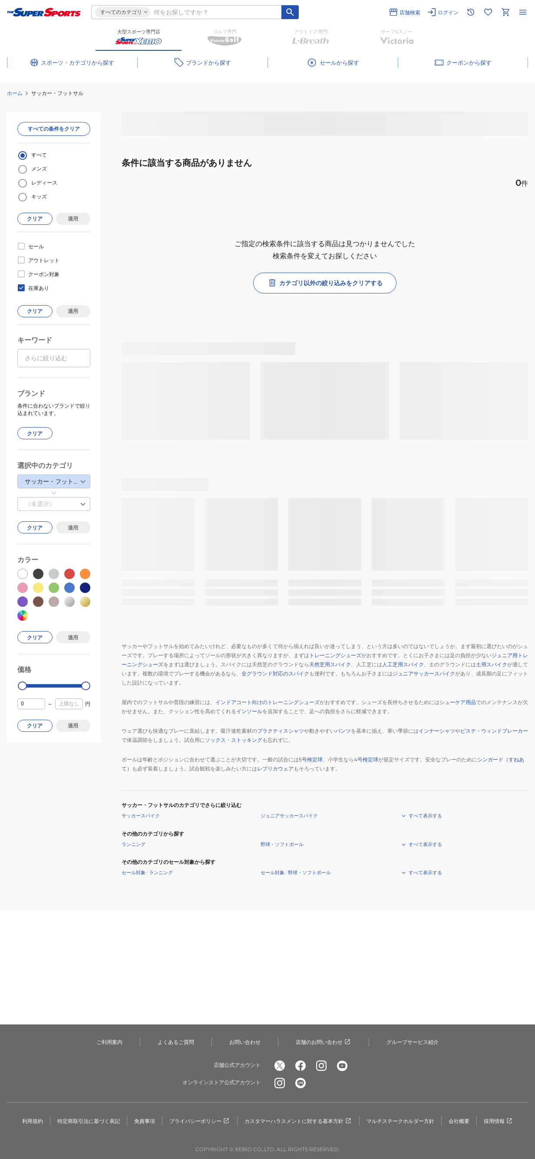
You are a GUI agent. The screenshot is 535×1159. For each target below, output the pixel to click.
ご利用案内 (109, 1042)
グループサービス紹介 (412, 1042)
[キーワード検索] (290, 12)
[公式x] (279, 1065)
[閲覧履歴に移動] (470, 12)
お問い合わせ (245, 1042)
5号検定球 (311, 759)
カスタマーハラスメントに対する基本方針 (298, 1121)
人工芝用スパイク (403, 664)
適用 (73, 218)
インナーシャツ (437, 731)
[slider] (22, 686)
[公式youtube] (342, 1065)
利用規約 (32, 1121)
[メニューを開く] (523, 12)
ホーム (15, 93)
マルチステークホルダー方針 (400, 1121)
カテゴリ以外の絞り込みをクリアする (325, 283)
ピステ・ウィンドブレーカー (494, 731)
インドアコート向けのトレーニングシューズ (267, 702)
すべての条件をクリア (54, 128)
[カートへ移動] (505, 12)
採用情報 (498, 1121)
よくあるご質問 (176, 1042)
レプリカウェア (275, 768)
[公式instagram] (321, 1065)
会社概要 (459, 1121)
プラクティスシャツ (280, 731)
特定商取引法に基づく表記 (88, 1121)
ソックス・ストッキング (233, 740)
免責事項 (144, 1121)
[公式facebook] (300, 1065)
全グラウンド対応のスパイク (275, 673)
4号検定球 (366, 759)
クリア (35, 218)
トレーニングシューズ (335, 655)
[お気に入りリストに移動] (488, 12)
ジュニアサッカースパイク (424, 673)
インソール (249, 711)
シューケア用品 (457, 702)
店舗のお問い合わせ (323, 1042)
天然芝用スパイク (330, 664)
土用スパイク (491, 664)
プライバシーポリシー (199, 1121)
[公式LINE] (300, 1083)
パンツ (343, 731)
